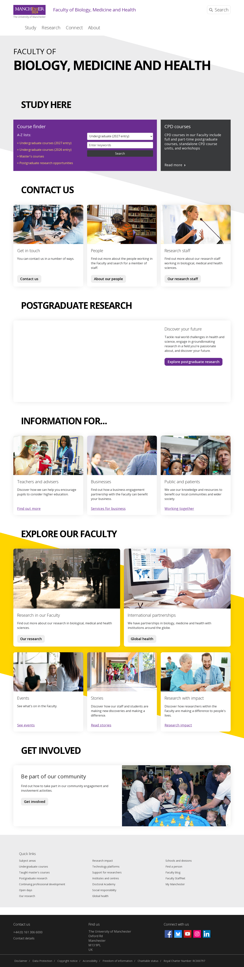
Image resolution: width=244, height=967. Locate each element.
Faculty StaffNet (175, 878)
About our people (108, 279)
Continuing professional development (42, 884)
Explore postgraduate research (193, 361)
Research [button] (51, 27)
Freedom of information (117, 961)
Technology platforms (106, 866)
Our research (31, 638)
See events (26, 725)
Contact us (29, 279)
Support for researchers (107, 872)
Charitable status (148, 961)
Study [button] (30, 27)
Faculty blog (172, 872)
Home (15, 27)
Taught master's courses (34, 872)
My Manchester (175, 884)
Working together (179, 508)
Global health (142, 638)
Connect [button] (74, 27)
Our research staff (183, 279)
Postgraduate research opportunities (46, 163)
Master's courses (31, 156)
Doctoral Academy (103, 884)
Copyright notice (67, 961)
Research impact (178, 725)
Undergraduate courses (33, 866)
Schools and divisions (178, 860)
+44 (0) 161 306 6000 (28, 932)
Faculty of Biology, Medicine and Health (94, 10)
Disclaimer (20, 961)
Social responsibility (104, 890)
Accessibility (90, 961)
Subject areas (27, 860)
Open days (25, 890)
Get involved (34, 801)
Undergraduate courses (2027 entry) (45, 143)
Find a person (173, 866)
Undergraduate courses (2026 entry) (45, 150)
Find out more (29, 508)
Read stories (101, 725)
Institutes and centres (105, 878)
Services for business (108, 508)
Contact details (24, 938)
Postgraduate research (33, 878)
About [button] (94, 27)
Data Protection (42, 961)
